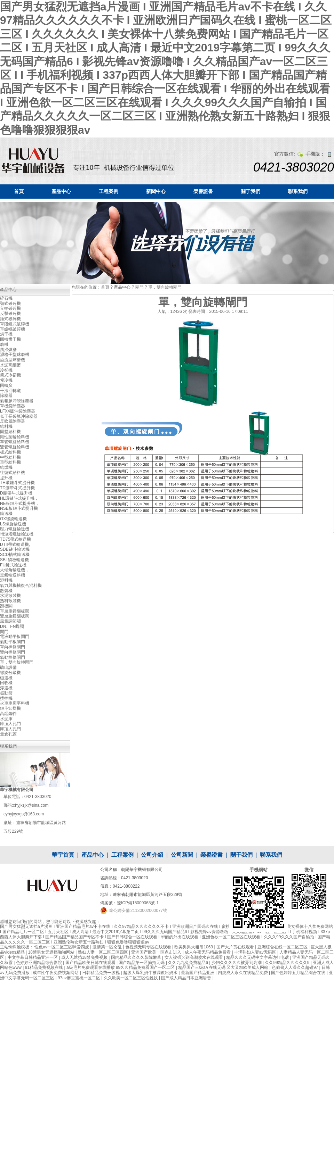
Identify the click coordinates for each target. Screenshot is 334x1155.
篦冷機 (6, 380)
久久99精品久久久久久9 (287, 962)
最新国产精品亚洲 (198, 972)
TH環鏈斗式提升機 (17, 482)
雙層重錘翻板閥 (14, 616)
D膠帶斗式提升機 (16, 493)
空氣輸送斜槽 (12, 575)
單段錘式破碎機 (14, 324)
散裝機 (6, 590)
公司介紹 (152, 855)
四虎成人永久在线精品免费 (243, 972)
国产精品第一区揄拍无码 (142, 962)
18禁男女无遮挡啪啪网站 (51, 952)
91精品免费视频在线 (44, 967)
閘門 (139, 287)
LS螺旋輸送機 (13, 524)
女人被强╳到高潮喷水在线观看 (194, 957)
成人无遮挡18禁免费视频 (85, 957)
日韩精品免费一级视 (101, 972)
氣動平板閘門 (12, 641)
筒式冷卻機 (10, 375)
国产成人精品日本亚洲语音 (186, 977)
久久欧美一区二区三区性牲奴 (131, 977)
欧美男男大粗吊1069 (194, 947)
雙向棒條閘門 (12, 652)
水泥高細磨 (10, 365)
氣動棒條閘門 (12, 657)
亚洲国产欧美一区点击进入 (156, 952)
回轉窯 (6, 385)
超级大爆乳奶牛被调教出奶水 (150, 972)
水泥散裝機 (10, 595)
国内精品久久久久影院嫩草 (136, 957)
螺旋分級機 (10, 672)
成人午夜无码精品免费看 (208, 952)
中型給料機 (10, 457)
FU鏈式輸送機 (13, 565)
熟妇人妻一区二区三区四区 (103, 952)
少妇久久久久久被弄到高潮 (237, 962)
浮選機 (6, 687)
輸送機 (6, 513)
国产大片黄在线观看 (235, 947)
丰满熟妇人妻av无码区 (255, 952)
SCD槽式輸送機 (15, 554)
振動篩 (6, 693)
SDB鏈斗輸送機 (15, 549)
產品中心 (61, 191)
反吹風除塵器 (12, 421)
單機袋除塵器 (12, 406)
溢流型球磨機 (12, 359)
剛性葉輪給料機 (14, 436)
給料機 (6, 426)
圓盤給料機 (10, 431)
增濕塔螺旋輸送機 (16, 534)
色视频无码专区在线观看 (148, 947)
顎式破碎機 (10, 303)
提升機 (6, 477)
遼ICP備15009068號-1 (138, 902)
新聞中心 (156, 191)
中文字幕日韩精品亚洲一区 (33, 957)
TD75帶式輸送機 (15, 539)
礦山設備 (8, 667)
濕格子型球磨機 (14, 354)
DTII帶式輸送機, (15, 544)
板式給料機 (10, 452)
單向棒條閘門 (12, 647)
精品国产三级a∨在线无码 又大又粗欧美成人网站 (223, 967)
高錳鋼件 (8, 713)
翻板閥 (6, 606)
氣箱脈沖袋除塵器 (16, 400)
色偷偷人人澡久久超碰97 (295, 967)
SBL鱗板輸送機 (14, 559)
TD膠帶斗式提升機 (17, 487)
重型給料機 (10, 462)
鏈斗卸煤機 (10, 708)
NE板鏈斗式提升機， (19, 503)
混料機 (6, 580)
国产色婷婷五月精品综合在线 (298, 972)
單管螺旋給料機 (14, 441)
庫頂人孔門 (10, 723)
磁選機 (6, 677)
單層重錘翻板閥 (14, 611)
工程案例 (108, 191)
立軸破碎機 (10, 308)
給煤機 (6, 467)
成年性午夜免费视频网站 (56, 972)
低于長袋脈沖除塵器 (19, 416)
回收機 (6, 682)
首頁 (19, 191)
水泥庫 (6, 718)
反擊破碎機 (10, 313)
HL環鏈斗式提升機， (19, 498)
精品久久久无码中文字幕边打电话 (258, 957)
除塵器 (6, 395)
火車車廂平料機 (14, 703)
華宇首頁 (63, 855)
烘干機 (6, 334)
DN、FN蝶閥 (12, 626)
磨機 (4, 344)
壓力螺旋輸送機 (14, 528)
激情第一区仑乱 (108, 947)
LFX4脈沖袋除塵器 (17, 411)
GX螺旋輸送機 (13, 518)
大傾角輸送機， (14, 569)
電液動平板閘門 (14, 636)
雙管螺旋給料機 (14, 446)
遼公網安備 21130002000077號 (138, 910)
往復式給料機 (12, 472)
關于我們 (250, 191)
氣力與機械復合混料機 (21, 585)
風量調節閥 (10, 621)
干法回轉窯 (10, 390)
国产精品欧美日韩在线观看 (91, 962)
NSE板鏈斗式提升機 (19, 508)
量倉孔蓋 (8, 734)
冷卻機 (6, 370)
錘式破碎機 (10, 318)
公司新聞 (182, 855)
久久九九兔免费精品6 (188, 962)
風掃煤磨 (8, 349)
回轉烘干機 (10, 339)
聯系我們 (298, 191)
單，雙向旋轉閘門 (165, 287)
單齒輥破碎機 (12, 329)
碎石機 (6, 298)
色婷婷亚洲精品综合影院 (39, 962)
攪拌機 (6, 698)
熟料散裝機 (10, 600)
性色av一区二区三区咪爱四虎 (62, 947)
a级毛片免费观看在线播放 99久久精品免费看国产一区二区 (121, 967)
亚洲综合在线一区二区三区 (283, 947)
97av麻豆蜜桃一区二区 (79, 977)
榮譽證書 (203, 191)
